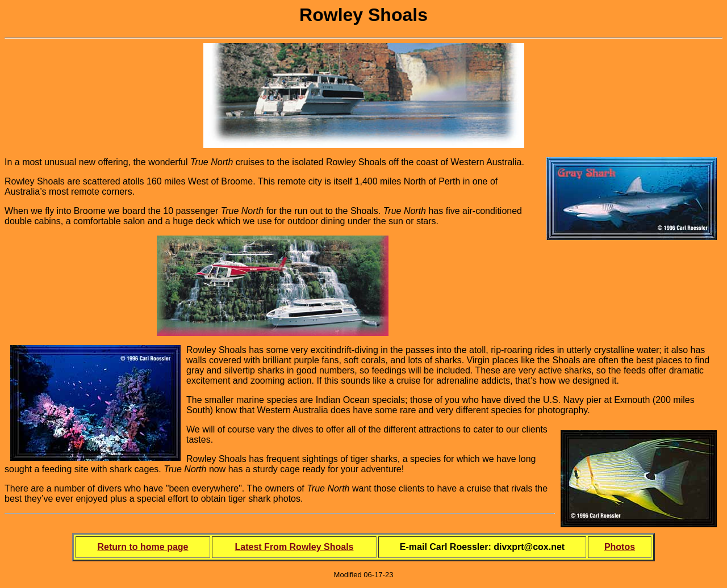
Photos (619, 547)
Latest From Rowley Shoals (294, 547)
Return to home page (142, 547)
